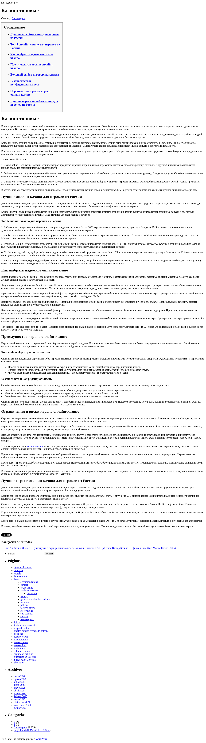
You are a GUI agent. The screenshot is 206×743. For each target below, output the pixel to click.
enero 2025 (20, 699)
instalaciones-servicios (25, 625)
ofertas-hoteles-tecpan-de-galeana (31, 631)
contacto (18, 570)
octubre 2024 (20, 708)
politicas (18, 633)
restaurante (19, 648)
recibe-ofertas (21, 639)
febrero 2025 (20, 696)
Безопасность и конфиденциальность (24, 82)
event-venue (26, 587)
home (17, 579)
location (24, 602)
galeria (17, 573)
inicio (17, 622)
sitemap (24, 616)
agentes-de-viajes (23, 567)
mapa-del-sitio (21, 628)
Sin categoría (18, 18)
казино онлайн (35, 446)
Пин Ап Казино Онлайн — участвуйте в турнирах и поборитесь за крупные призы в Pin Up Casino (56, 548)
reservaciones (21, 642)
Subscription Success (25, 656)
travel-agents (27, 619)
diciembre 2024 (22, 702)
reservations (26, 610)
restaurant (32, 593)
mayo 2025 (20, 687)
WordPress (41, 739)
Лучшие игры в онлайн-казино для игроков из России (34, 102)
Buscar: (12, 553)
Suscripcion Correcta (25, 659)
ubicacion (19, 662)
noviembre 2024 (22, 705)
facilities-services (29, 590)
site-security (26, 613)
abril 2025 (19, 690)
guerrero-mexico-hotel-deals (35, 599)
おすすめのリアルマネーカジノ (32, 730)
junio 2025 (19, 684)
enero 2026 (20, 676)
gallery (23, 596)
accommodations (29, 582)
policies (24, 605)
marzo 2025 (20, 693)
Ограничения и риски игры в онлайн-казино (30, 92)
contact (24, 584)
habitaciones (20, 576)
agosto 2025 (20, 679)
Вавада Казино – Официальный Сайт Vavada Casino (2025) (145, 548)
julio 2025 (19, 682)
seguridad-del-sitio (23, 654)
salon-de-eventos (22, 651)
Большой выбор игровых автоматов (34, 74)
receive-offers (27, 607)
